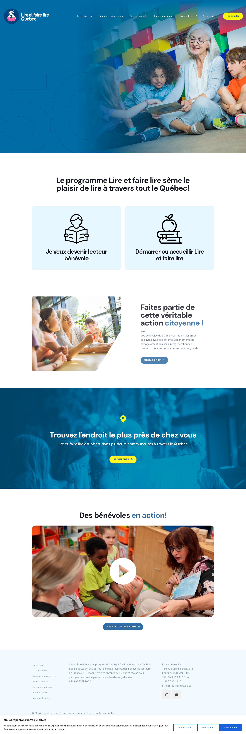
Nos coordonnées (41, 700)
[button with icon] (166, 697)
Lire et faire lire (39, 667)
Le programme (39, 672)
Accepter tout (231, 727)
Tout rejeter (208, 727)
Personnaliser (185, 727)
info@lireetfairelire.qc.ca (176, 687)
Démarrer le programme (44, 678)
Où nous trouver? (41, 694)
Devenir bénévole (40, 683)
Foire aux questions (42, 689)
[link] (123, 573)
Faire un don (233, 16)
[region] (123, 724)
